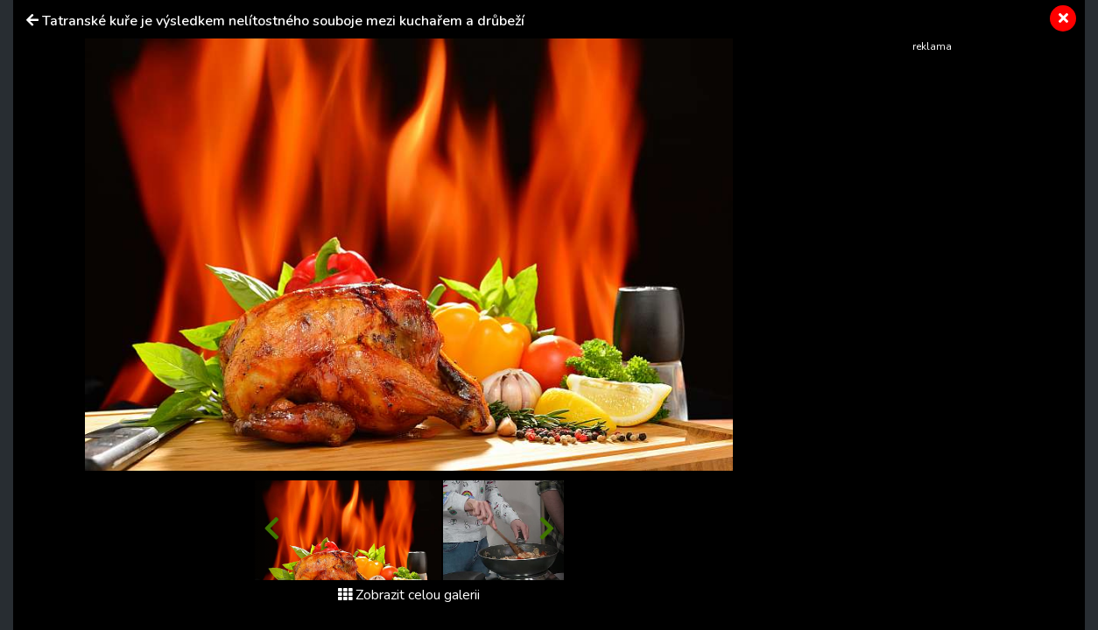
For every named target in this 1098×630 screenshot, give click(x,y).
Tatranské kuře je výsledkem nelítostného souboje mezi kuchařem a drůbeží (283, 21)
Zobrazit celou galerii (409, 595)
